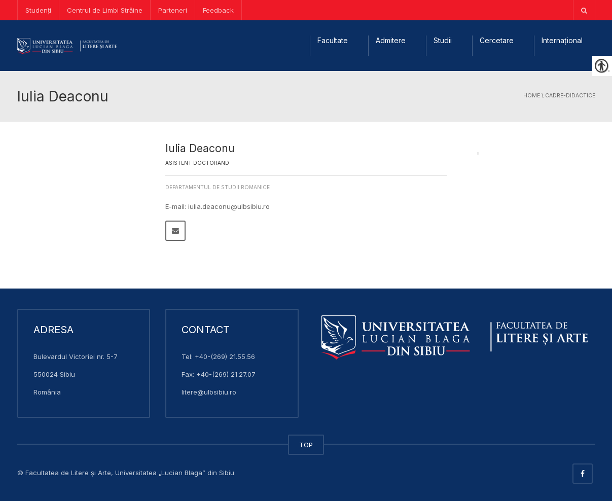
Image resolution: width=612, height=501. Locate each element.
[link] (584, 10)
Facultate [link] (332, 40)
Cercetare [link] (497, 40)
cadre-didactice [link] (570, 95)
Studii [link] (443, 40)
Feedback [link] (218, 10)
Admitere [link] (391, 40)
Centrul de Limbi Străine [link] (104, 10)
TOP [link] (306, 445)
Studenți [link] (38, 10)
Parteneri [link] (172, 10)
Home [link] (531, 95)
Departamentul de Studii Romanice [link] (217, 187)
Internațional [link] (562, 40)
